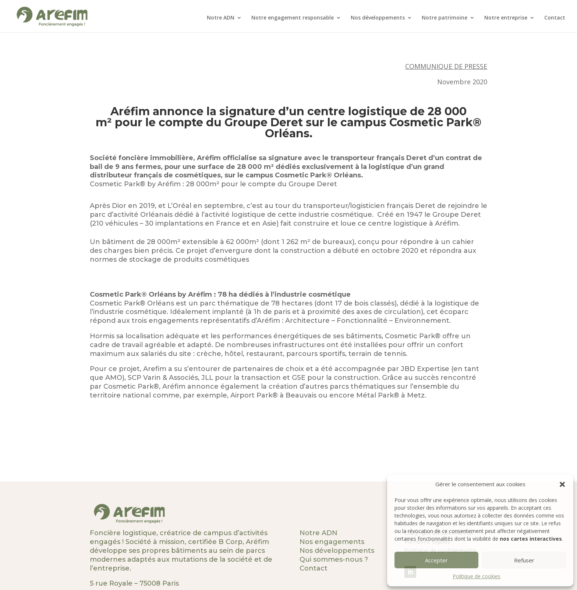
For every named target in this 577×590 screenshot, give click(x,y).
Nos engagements (332, 542)
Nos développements (378, 18)
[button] (562, 484)
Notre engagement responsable (292, 18)
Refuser (524, 560)
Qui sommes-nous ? (334, 559)
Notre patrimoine (444, 18)
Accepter (436, 560)
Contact (554, 18)
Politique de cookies (476, 576)
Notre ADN (220, 18)
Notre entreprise (505, 18)
